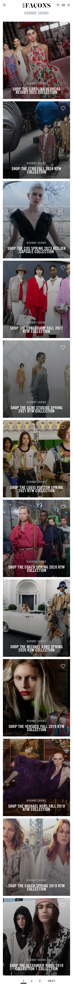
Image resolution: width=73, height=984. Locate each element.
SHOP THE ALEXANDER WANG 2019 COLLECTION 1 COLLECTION (36, 968)
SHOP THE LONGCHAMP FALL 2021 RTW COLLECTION (36, 330)
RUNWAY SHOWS (36, 14)
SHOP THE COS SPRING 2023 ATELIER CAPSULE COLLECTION (36, 251)
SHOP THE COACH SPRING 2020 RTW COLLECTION (36, 569)
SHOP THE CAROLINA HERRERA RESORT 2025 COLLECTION (36, 91)
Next (51, 980)
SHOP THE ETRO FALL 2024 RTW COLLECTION (36, 171)
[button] (69, 5)
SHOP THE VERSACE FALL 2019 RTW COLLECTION (36, 729)
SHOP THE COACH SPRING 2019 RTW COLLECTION (36, 888)
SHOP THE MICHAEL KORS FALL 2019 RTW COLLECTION (36, 808)
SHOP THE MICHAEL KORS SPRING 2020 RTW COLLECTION (36, 649)
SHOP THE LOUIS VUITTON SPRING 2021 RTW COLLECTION (36, 490)
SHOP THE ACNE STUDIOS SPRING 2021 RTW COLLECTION (36, 410)
